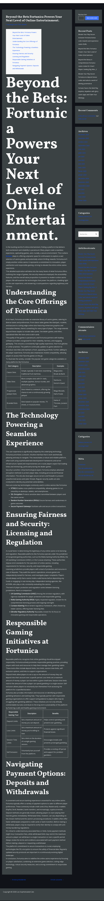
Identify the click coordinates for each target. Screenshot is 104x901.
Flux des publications (86, 481)
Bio (73, 1)
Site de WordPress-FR (86, 489)
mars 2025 (82, 174)
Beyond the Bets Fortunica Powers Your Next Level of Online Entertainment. (88, 51)
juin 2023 (81, 196)
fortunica (9, 256)
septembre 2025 (84, 152)
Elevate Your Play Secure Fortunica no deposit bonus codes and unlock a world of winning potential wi (88, 83)
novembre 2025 (84, 145)
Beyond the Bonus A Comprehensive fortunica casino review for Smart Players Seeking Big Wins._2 (88, 66)
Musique (53, 1)
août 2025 (82, 156)
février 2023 (82, 207)
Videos (80, 1)
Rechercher (82, 14)
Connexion (82, 478)
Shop (88, 1)
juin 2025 (81, 163)
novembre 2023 (84, 188)
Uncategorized (12, 24)
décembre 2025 (84, 141)
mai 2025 (81, 167)
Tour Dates (64, 1)
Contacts (97, 1)
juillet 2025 (82, 159)
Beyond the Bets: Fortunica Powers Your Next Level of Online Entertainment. (25, 35)
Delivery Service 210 (85, 223)
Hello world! (85, 125)
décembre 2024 (84, 185)
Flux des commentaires (87, 485)
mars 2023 (82, 203)
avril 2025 (82, 170)
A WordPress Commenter (88, 122)
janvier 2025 (83, 181)
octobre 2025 (83, 148)
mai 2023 (81, 199)
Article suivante (56, 880)
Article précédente (18, 880)
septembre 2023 (84, 192)
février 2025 (82, 178)
